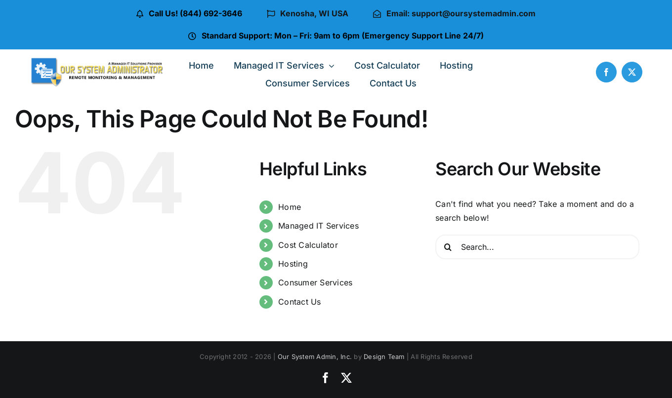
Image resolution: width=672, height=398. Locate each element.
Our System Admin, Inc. (315, 356)
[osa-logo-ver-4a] (97, 61)
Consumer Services (315, 282)
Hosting (293, 264)
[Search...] (537, 247)
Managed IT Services (318, 226)
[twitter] (632, 72)
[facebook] (606, 72)
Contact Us (299, 302)
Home (289, 207)
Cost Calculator (308, 245)
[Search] (447, 247)
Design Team (384, 356)
